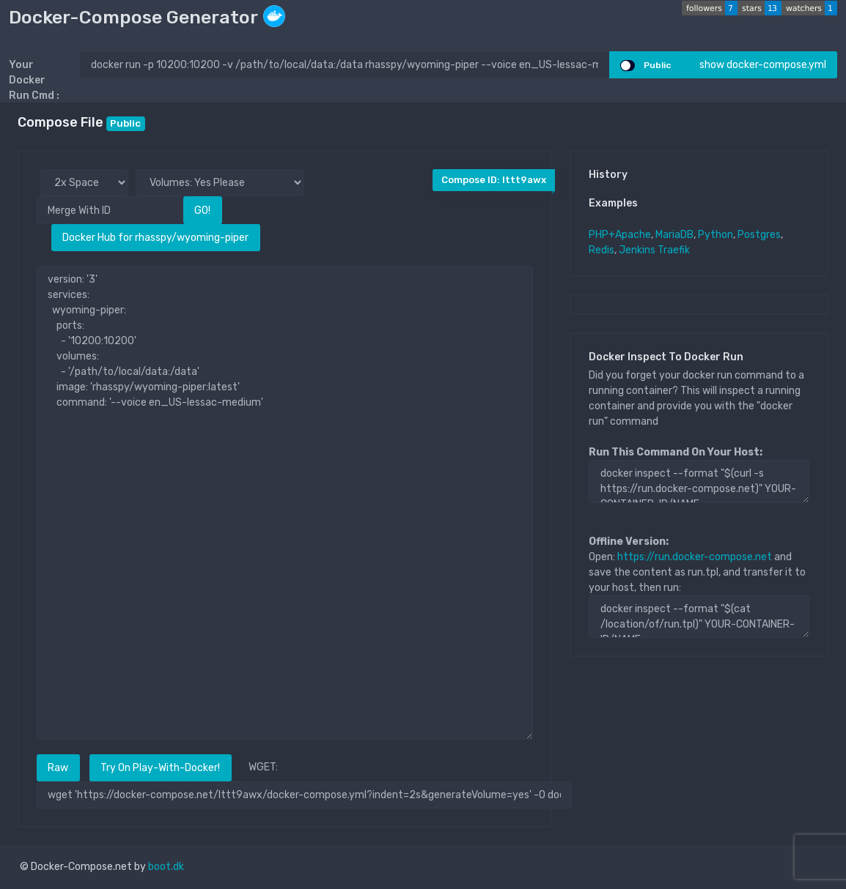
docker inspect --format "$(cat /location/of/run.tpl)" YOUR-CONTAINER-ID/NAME (699, 616)
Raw (58, 768)
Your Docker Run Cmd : (34, 80)
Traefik (674, 250)
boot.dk (166, 866)
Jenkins (637, 250)
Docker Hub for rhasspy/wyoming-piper (155, 237)
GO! (202, 210)
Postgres (759, 234)
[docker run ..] (344, 64)
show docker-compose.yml (762, 65)
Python (715, 234)
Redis (601, 250)
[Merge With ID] (110, 209)
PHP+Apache (620, 234)
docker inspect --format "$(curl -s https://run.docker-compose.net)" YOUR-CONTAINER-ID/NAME (699, 481)
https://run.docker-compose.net (694, 557)
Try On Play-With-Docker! (160, 768)
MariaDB (674, 234)
